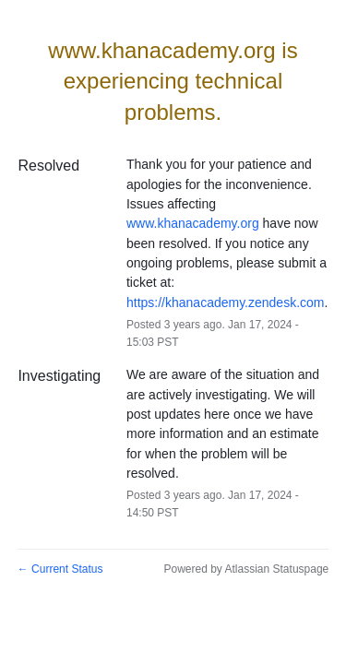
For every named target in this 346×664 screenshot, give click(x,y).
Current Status (60, 569)
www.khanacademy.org (192, 223)
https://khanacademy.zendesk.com (225, 302)
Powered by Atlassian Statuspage (245, 569)
